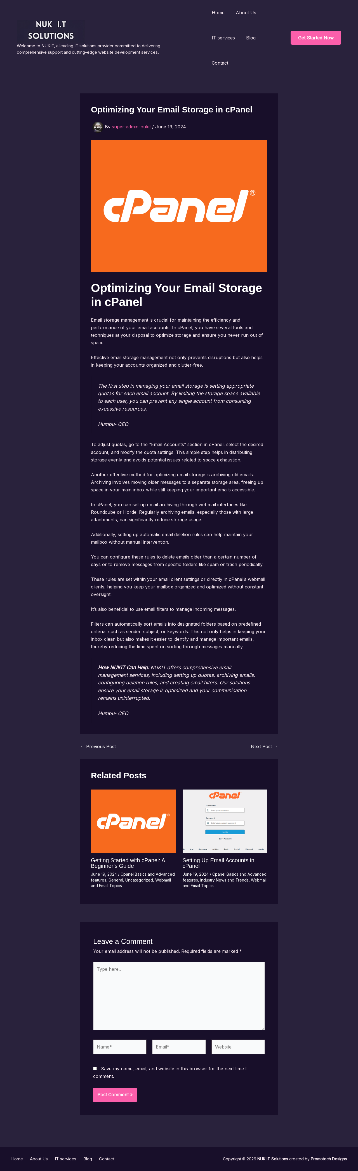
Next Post (264, 746)
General (116, 880)
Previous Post (98, 746)
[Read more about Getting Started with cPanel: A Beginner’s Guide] (133, 821)
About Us (246, 12)
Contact (220, 63)
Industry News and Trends (224, 880)
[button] (316, 38)
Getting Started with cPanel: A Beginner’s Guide (128, 863)
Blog (251, 38)
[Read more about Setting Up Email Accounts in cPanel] (225, 821)
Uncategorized (139, 880)
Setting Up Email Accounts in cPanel (219, 863)
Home (218, 12)
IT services (223, 38)
